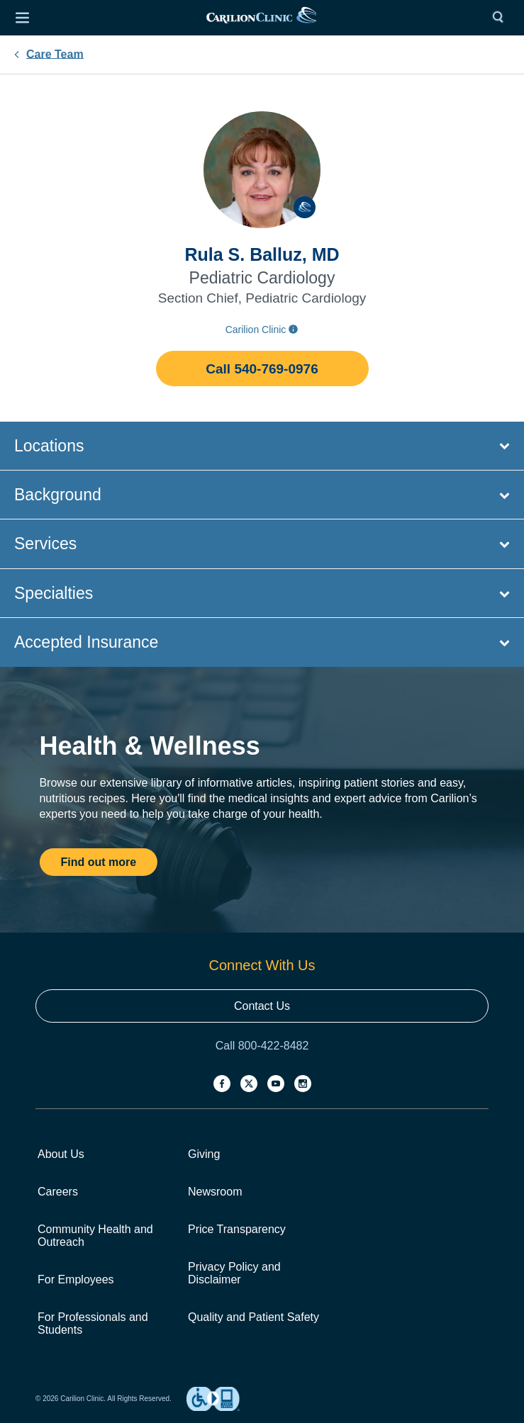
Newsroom (215, 1192)
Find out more (98, 862)
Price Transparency (237, 1229)
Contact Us (262, 1006)
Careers (58, 1192)
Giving (204, 1154)
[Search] (501, 17)
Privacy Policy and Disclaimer (234, 1273)
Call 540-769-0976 (262, 368)
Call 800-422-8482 (262, 1046)
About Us (61, 1154)
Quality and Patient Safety (253, 1317)
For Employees (76, 1279)
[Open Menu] (22, 17)
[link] (262, 18)
